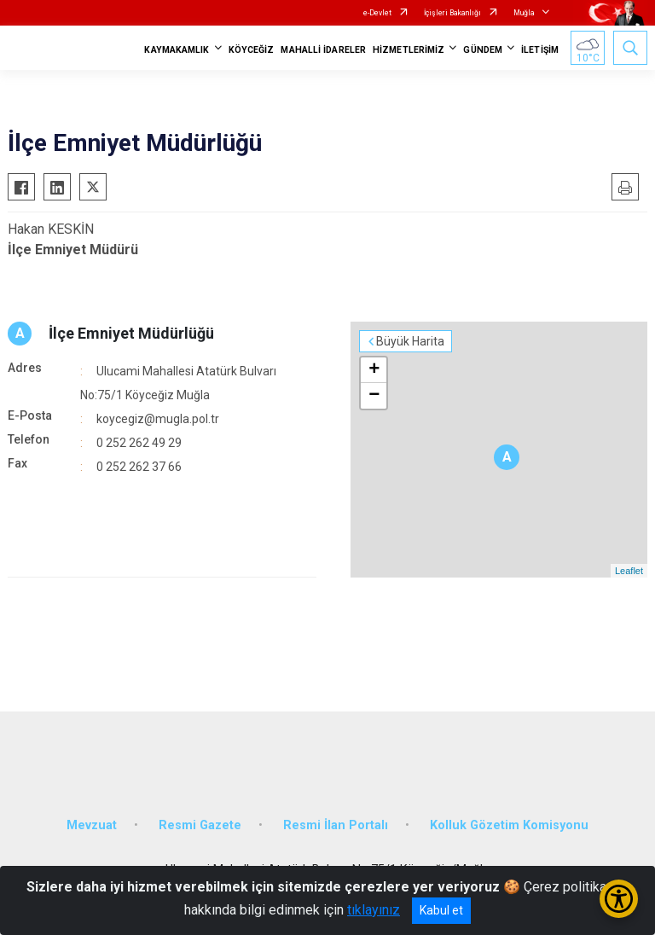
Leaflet (629, 571)
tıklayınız (373, 910)
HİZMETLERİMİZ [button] (408, 49)
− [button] (374, 396)
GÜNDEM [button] (482, 49)
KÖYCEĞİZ (252, 49)
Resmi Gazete (200, 825)
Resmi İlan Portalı (335, 825)
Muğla (524, 13)
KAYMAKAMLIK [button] (176, 49)
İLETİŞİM (540, 49)
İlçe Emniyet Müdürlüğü (131, 333)
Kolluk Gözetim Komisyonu (509, 825)
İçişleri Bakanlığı (452, 13)
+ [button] (374, 370)
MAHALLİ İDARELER (323, 49)
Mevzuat (92, 825)
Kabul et (441, 910)
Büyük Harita (410, 341)
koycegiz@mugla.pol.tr (157, 419)
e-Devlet (377, 13)
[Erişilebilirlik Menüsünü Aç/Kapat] (619, 899)
